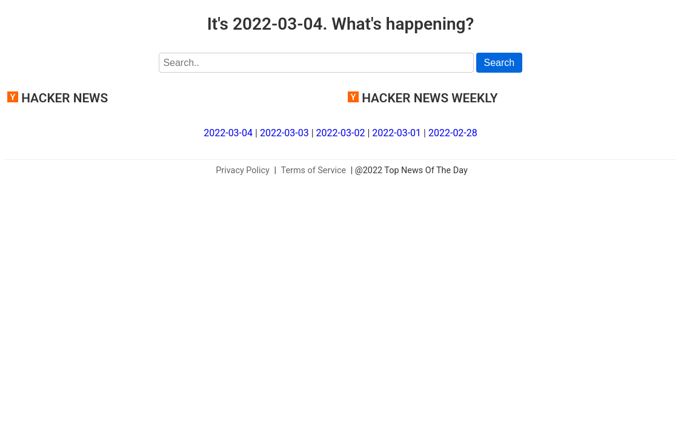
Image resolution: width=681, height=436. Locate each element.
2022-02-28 (452, 133)
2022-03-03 (284, 133)
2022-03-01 (396, 133)
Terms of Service (314, 170)
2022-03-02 (340, 133)
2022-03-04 (228, 133)
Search (499, 63)
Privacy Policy (243, 170)
